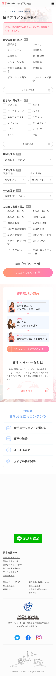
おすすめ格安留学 (25, 461)
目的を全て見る (28, 90)
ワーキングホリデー (11, 572)
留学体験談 (20, 438)
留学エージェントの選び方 (30, 427)
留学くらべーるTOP (11, 582)
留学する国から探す (11, 561)
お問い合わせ (34, 586)
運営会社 (32, 593)
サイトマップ (8, 586)
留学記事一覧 (8, 576)
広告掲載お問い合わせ (38, 589)
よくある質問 (22, 449)
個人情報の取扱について (39, 582)
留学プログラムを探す (12, 565)
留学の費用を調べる (11, 568)
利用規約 (7, 589)
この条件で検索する (26, 272)
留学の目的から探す (11, 558)
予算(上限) (35, 173)
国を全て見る (28, 144)
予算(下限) (8, 173)
